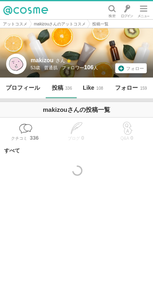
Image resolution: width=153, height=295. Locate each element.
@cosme (25, 10)
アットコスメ (15, 24)
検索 (112, 10)
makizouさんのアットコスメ (60, 24)
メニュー (143, 10)
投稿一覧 (100, 24)
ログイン (127, 10)
